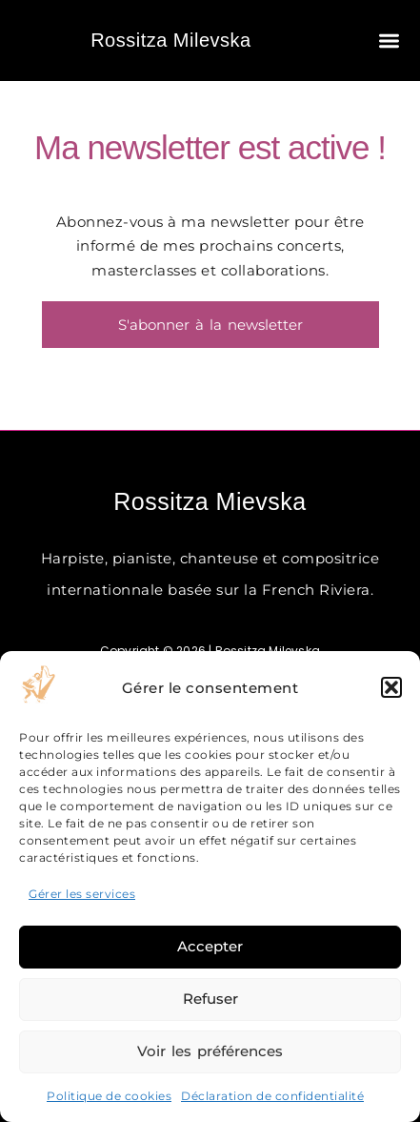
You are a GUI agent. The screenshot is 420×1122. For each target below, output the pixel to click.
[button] (391, 687)
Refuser (210, 998)
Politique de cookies (109, 1096)
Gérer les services (82, 894)
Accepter (210, 946)
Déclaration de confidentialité (272, 1096)
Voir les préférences (210, 1051)
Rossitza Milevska (170, 40)
